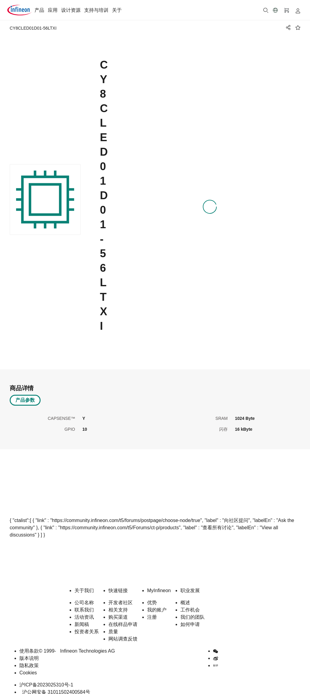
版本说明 (29, 651)
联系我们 (84, 603)
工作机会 (190, 603)
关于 (117, 10)
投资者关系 (86, 625)
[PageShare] (287, 27)
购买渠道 (118, 610)
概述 (185, 595)
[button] (275, 10)
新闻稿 (81, 617)
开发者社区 (120, 595)
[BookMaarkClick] (297, 27)
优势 (152, 595)
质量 (113, 625)
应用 (53, 10)
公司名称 (84, 595)
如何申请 (190, 617)
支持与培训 (96, 10)
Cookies (28, 666)
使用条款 (29, 644)
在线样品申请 (122, 617)
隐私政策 (29, 658)
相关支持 (118, 603)
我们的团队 (192, 610)
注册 (152, 610)
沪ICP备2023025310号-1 (46, 678)
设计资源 (71, 10)
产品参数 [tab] (25, 393)
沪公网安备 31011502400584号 (54, 685)
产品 (39, 10)
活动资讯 (84, 610)
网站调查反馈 (122, 632)
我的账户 (157, 603)
